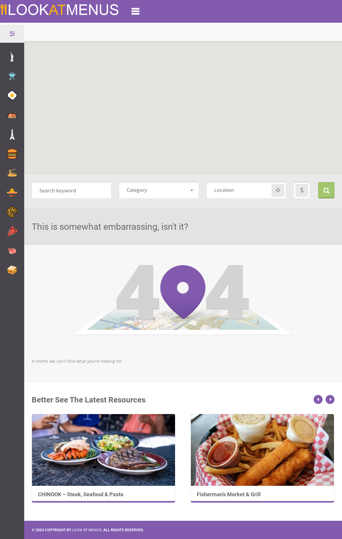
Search (326, 190)
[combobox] (158, 190)
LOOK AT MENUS (87, 529)
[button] (186, 65)
